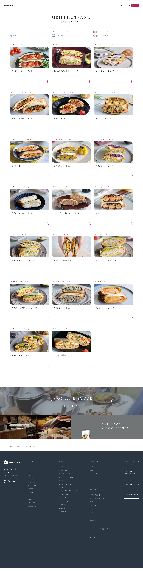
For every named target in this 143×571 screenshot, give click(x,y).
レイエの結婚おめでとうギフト (67, 494)
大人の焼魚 (31, 485)
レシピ (89, 515)
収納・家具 (61, 507)
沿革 (88, 505)
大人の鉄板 (31, 482)
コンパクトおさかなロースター (108, 36)
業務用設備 (61, 514)
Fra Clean (31, 505)
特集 (88, 473)
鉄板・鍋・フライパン (64, 477)
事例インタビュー (92, 477)
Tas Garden (32, 509)
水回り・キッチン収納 (64, 480)
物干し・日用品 (62, 504)
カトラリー (61, 483)
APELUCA (31, 492)
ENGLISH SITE (92, 540)
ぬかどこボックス (21, 36)
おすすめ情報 (92, 464)
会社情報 (90, 492)
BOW (30, 499)
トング (60, 470)
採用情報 (90, 508)
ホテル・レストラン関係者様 (97, 532)
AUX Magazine (92, 484)
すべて (17, 32)
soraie (30, 502)
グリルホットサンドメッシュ (107, 32)
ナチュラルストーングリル (65, 32)
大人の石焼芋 (32, 488)
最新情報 (90, 523)
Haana (30, 495)
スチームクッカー (62, 36)
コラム (89, 470)
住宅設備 (60, 511)
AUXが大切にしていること (95, 501)
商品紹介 (61, 464)
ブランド (31, 472)
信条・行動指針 (92, 498)
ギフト (60, 490)
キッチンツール (62, 473)
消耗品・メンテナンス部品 (66, 487)
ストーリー (32, 464)
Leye (29, 478)
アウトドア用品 (62, 497)
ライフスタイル (62, 500)
